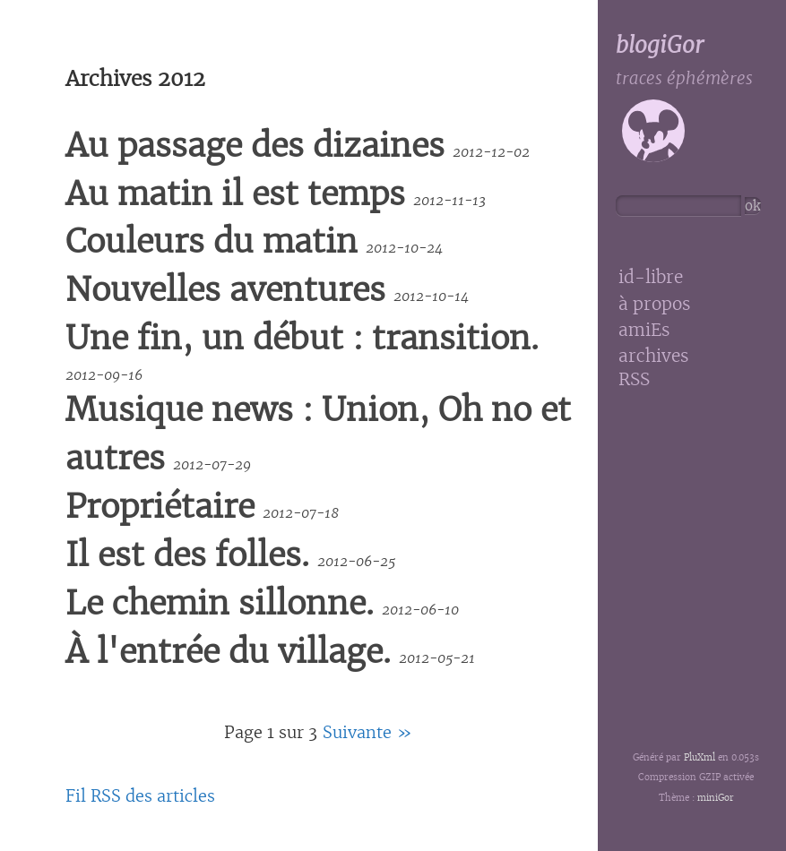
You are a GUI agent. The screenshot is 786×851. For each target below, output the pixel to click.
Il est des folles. (187, 555)
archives (653, 356)
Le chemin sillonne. (219, 603)
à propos (654, 304)
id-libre (650, 277)
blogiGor (660, 44)
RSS (634, 379)
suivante (357, 733)
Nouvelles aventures (225, 290)
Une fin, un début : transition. (302, 338)
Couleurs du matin (211, 241)
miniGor (715, 798)
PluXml (699, 757)
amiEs (643, 330)
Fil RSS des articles (140, 796)
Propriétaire (160, 506)
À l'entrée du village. (228, 652)
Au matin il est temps (235, 194)
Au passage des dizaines (255, 145)
